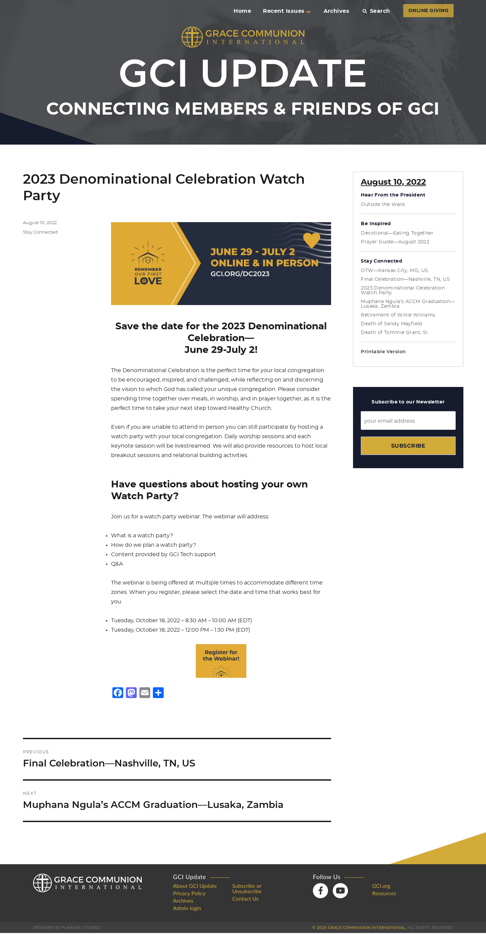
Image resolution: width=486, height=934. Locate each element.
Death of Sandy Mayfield (391, 324)
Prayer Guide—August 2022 (395, 242)
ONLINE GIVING (428, 10)
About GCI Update (195, 887)
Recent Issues (286, 11)
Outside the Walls (383, 204)
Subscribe (408, 446)
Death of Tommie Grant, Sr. (395, 332)
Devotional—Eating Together (397, 233)
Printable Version (383, 352)
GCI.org (381, 887)
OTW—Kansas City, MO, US (394, 270)
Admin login (187, 909)
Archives (337, 11)
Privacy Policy (189, 894)
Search (376, 11)
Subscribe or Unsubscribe (247, 889)
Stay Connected (40, 232)
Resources (384, 894)
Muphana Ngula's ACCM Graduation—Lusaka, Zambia (408, 304)
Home (242, 11)
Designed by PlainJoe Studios (67, 928)
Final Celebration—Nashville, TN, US (405, 279)
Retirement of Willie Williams (398, 315)
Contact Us (245, 899)
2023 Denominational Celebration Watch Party (403, 290)
